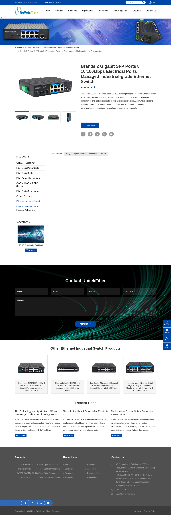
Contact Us (151, 13)
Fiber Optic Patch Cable (30, 168)
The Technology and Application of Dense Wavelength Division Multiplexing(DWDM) (36, 413)
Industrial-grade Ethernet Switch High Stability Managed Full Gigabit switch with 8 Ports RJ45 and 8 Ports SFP (139, 387)
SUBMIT (85, 324)
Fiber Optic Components (30, 191)
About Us (136, 13)
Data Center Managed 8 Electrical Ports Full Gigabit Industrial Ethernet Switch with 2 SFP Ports (104, 385)
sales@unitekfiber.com (26, 3)
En (154, 2)
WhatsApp (167, 323)
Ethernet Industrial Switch (45, 48)
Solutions (72, 13)
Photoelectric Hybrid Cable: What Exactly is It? (85, 413)
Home (47, 13)
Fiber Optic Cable (30, 173)
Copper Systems (30, 196)
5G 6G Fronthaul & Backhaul (31, 245)
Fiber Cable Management (30, 178)
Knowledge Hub (120, 13)
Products (28, 48)
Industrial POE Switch (25, 210)
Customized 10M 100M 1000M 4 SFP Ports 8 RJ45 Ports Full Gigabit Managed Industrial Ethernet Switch (31, 387)
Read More (20, 435)
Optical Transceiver (30, 163)
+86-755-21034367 (51, 3)
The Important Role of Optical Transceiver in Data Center (132, 413)
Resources (103, 13)
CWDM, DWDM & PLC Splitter (30, 184)
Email (167, 330)
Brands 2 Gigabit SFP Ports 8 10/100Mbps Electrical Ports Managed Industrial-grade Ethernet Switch (62, 51)
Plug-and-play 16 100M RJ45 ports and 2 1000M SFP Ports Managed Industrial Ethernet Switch (67, 387)
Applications (87, 13)
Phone (167, 338)
